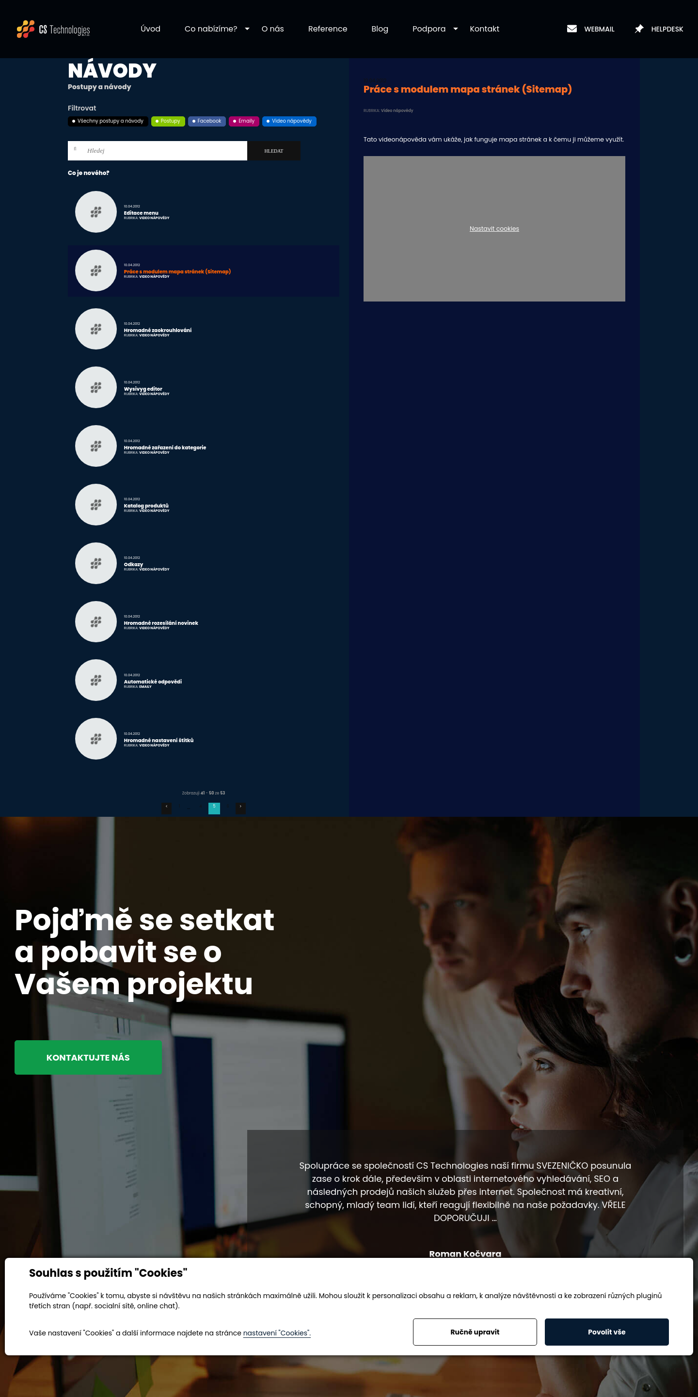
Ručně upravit (474, 1332)
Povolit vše (606, 1332)
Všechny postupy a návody (110, 121)
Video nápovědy (292, 121)
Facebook (210, 121)
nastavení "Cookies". (277, 1333)
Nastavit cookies (494, 229)
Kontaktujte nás (88, 1057)
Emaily (246, 121)
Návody (112, 70)
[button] (211, 29)
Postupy (170, 121)
